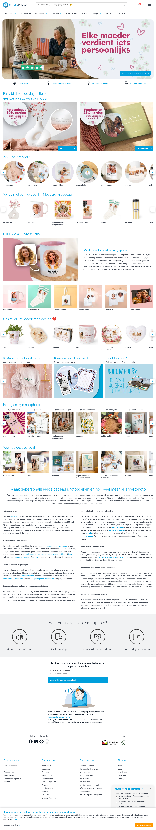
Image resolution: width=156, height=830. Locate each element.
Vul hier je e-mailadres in (60, 671)
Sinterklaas (61, 554)
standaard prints (27, 576)
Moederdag (42, 554)
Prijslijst (45, 795)
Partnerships (85, 792)
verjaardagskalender (116, 530)
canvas (101, 557)
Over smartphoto (50, 760)
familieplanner (118, 527)
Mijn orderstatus (86, 775)
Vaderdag (52, 554)
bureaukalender (86, 536)
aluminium (124, 557)
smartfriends (85, 782)
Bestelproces (47, 775)
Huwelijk (121, 779)
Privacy (45, 785)
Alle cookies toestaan (144, 825)
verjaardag (18, 557)
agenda (89, 533)
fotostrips (19, 579)
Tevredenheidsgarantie (89, 769)
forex (115, 557)
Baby (120, 769)
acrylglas (108, 557)
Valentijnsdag (31, 554)
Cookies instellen (11, 825)
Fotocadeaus (9, 775)
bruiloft (26, 557)
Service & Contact (87, 766)
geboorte (35, 557)
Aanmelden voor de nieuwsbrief (63, 680)
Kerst (120, 766)
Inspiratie (121, 13)
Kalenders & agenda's (12, 779)
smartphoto (46, 766)
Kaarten (7, 782)
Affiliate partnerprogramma (91, 788)
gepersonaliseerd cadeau (57, 546)
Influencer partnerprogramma (91, 795)
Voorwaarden (47, 779)
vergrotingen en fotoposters (43, 579)
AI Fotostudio (71, 13)
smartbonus (85, 779)
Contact (109, 13)
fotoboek (14, 516)
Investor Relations (49, 798)
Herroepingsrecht (49, 782)
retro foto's (7, 579)
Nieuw (84, 13)
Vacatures (46, 769)
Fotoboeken (26, 13)
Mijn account (85, 772)
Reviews (45, 792)
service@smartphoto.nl (89, 785)
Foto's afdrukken (10, 766)
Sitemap (45, 772)
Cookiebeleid (47, 788)
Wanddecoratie (10, 772)
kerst (70, 554)
